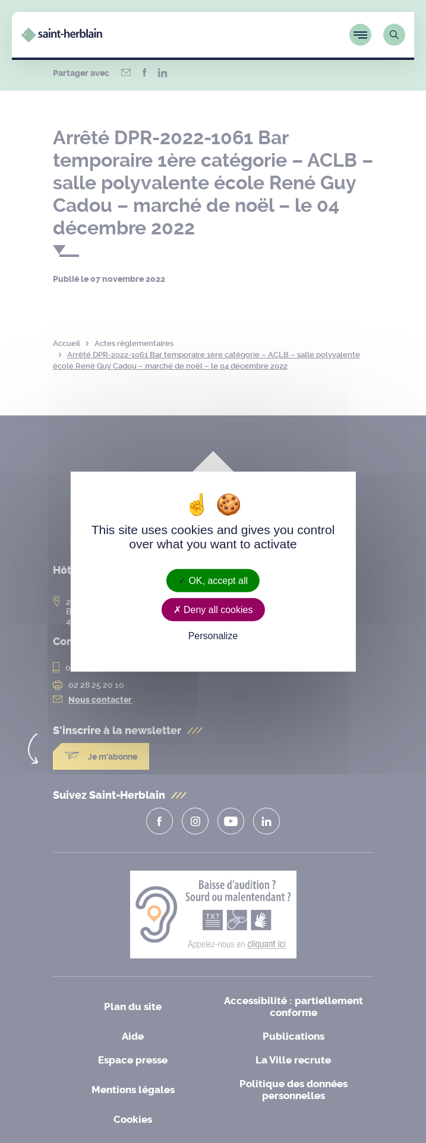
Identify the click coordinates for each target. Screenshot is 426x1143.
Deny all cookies (213, 610)
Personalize (213, 636)
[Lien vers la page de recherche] (394, 35)
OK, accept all (213, 581)
